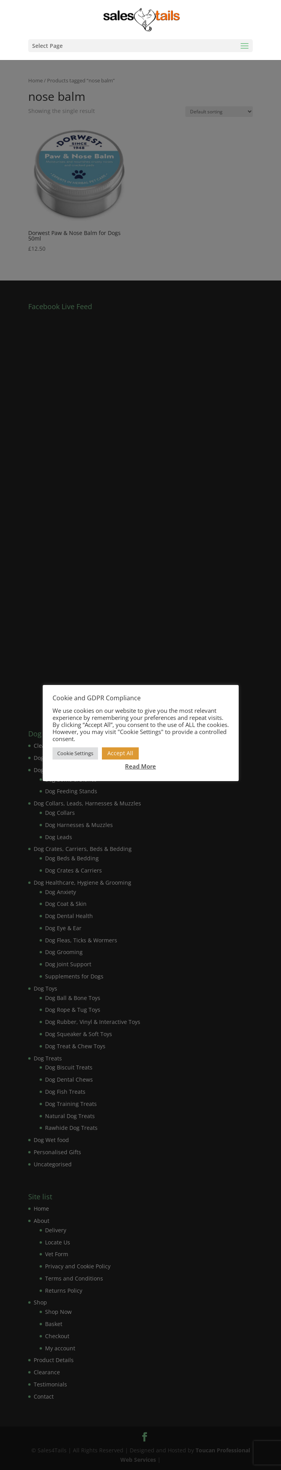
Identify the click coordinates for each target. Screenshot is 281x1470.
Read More (140, 766)
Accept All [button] (120, 753)
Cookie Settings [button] (75, 753)
